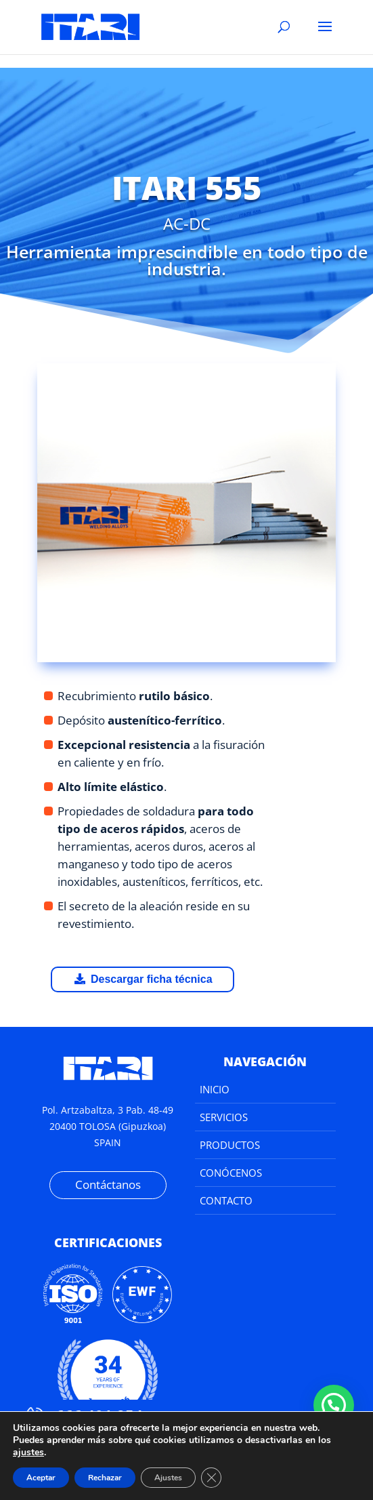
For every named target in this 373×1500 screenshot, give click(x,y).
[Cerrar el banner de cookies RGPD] (211, 1477)
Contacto (226, 1200)
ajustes (28, 1452)
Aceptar (41, 1477)
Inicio (214, 1089)
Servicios (224, 1117)
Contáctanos (108, 1184)
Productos (230, 1145)
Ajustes (168, 1477)
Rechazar (105, 1477)
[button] (333, 1405)
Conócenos (231, 1172)
